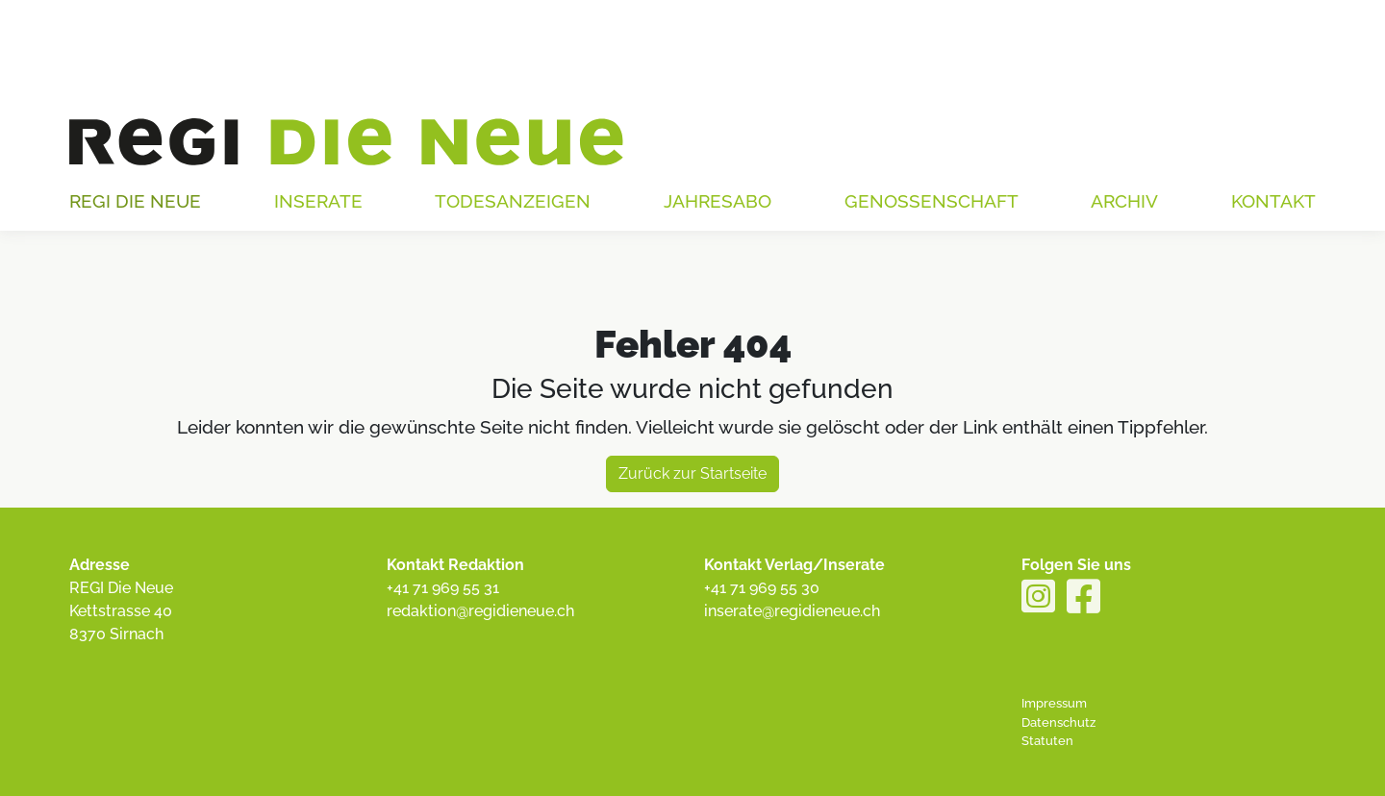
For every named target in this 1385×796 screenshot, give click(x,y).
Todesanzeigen (513, 200)
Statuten (1047, 741)
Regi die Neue (135, 200)
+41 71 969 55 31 (443, 588)
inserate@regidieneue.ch (792, 611)
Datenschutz (1058, 722)
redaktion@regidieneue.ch (480, 611)
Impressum (1054, 703)
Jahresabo (717, 200)
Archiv (1124, 200)
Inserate (318, 200)
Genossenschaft (931, 200)
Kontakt (1273, 200)
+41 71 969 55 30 (761, 588)
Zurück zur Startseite (692, 473)
